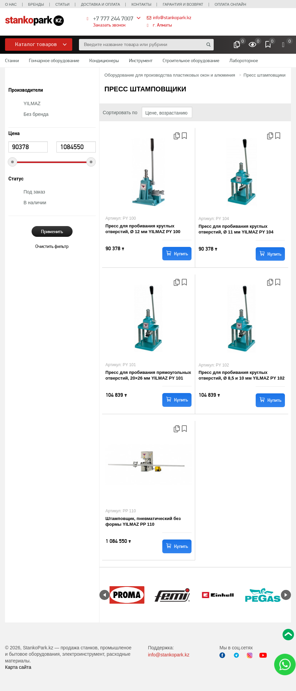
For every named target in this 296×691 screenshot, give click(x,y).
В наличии (35, 202)
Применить (52, 231)
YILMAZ (32, 103)
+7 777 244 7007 (113, 18)
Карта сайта (18, 667)
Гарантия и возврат (183, 4)
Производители (25, 90)
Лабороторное (243, 60)
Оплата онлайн (230, 4)
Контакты (141, 4)
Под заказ (34, 192)
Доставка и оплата (100, 4)
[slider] (12, 162)
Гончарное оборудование (54, 60)
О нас (11, 4)
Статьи (62, 4)
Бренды (36, 4)
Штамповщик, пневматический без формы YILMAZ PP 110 (143, 521)
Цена (14, 133)
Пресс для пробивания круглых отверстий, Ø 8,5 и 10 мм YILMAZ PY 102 (242, 375)
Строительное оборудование (191, 60)
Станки (12, 60)
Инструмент (141, 60)
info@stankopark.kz (172, 17)
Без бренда (36, 114)
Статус (16, 178)
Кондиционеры (104, 60)
